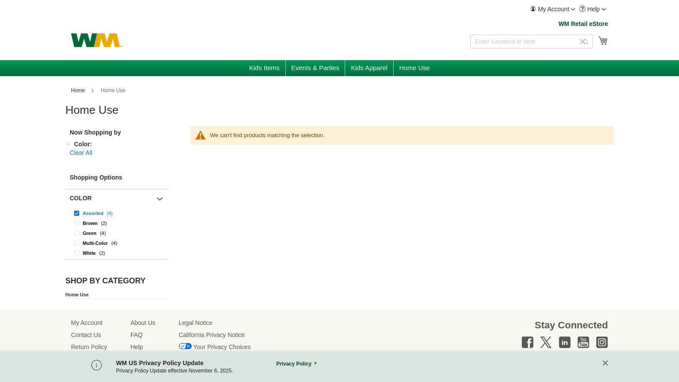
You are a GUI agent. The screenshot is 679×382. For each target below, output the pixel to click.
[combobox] (531, 41)
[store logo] (96, 40)
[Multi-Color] (117, 243)
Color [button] (81, 198)
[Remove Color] (68, 144)
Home (78, 90)
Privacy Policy (293, 364)
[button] (552, 9)
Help (136, 346)
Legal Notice (196, 322)
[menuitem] (552, 9)
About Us (142, 322)
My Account (86, 322)
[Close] (605, 364)
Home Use (77, 294)
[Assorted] (117, 213)
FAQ (136, 334)
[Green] (117, 233)
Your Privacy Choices (222, 346)
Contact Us (86, 334)
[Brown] (117, 223)
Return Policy (89, 346)
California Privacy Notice (212, 334)
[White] (117, 253)
